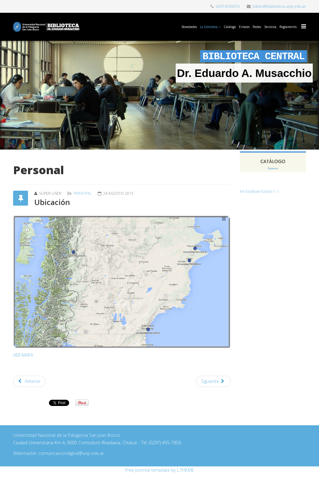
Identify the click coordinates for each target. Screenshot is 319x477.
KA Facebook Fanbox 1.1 (259, 191)
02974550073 (228, 6)
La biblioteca (209, 27)
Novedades (189, 27)
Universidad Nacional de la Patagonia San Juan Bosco (66, 435)
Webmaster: (26, 453)
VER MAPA (23, 355)
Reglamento (288, 27)
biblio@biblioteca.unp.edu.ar (279, 6)
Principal (83, 193)
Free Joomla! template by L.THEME (159, 470)
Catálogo (230, 27)
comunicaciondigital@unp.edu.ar (71, 453)
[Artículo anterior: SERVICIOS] (29, 381)
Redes (257, 27)
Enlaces (244, 27)
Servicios (270, 27)
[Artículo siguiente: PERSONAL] (213, 381)
